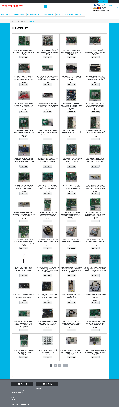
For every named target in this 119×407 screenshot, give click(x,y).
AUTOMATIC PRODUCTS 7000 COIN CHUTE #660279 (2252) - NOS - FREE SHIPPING (71, 78)
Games (8, 14)
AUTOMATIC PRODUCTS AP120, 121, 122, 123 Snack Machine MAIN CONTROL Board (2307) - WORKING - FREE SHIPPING (95, 51)
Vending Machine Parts (34, 14)
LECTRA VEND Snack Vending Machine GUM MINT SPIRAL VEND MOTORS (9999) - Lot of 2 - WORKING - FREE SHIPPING (95, 188)
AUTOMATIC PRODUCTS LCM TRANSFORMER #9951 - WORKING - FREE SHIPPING (95, 241)
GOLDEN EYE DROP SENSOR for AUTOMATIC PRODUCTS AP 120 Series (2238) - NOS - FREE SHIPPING (47, 105)
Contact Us (59, 14)
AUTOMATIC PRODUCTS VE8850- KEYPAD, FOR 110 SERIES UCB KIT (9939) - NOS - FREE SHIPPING (24, 268)
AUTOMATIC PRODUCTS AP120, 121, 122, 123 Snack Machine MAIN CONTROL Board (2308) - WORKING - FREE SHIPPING (71, 51)
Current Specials (68, 14)
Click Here (21, 392)
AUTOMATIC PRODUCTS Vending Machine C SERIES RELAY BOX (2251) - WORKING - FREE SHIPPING (95, 78)
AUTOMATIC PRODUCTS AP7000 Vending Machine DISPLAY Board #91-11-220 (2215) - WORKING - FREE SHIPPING (24, 133)
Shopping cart (103, 1)
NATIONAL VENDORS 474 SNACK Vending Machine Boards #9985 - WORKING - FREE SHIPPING (48, 214)
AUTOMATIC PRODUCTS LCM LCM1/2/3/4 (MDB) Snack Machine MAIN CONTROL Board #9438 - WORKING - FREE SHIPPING (95, 351)
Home (2, 14)
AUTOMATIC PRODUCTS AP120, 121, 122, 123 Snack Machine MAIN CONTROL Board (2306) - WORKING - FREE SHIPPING (24, 79)
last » (65, 366)
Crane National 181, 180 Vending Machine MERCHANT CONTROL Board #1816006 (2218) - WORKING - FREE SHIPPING (71, 106)
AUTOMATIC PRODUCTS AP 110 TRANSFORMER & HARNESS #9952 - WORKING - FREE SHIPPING (71, 241)
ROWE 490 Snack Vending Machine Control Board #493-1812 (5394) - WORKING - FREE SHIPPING (47, 323)
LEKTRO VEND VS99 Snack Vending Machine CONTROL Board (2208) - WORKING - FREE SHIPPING (95, 132)
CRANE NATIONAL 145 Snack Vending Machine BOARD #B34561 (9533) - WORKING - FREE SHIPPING (95, 323)
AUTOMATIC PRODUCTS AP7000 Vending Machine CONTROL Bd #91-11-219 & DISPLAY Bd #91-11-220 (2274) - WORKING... (24, 51)
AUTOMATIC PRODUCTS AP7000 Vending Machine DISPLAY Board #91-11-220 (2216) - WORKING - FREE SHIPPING (95, 106)
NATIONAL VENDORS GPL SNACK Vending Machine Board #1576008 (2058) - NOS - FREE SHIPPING (95, 159)
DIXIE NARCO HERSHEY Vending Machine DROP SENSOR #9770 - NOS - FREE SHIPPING (95, 296)
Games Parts (79, 14)
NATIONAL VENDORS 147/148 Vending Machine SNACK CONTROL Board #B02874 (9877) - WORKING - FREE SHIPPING (71, 269)
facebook (38, 388)
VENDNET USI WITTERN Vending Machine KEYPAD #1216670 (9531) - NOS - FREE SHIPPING (47, 350)
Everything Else (49, 14)
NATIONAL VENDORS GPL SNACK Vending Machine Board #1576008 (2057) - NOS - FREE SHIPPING (24, 187)
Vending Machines (19, 14)
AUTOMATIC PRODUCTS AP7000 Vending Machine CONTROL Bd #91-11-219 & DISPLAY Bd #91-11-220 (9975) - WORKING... (95, 215)
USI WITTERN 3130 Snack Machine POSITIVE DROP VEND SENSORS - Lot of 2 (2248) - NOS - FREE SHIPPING (24, 105)
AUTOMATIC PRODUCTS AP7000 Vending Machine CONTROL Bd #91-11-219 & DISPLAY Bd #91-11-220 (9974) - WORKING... (24, 242)
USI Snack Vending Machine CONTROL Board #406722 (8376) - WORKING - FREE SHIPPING (71, 296)
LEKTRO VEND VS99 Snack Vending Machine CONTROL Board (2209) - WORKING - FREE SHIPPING (71, 132)
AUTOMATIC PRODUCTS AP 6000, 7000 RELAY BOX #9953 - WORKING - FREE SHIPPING (47, 241)
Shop (17, 404)
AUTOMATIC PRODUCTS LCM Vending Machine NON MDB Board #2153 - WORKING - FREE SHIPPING (71, 159)
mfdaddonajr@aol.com (104, 10)
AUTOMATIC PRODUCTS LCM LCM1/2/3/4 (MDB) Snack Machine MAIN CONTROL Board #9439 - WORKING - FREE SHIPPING (71, 351)
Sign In (93, 1)
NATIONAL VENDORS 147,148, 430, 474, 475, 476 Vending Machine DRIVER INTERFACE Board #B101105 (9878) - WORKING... (48, 269)
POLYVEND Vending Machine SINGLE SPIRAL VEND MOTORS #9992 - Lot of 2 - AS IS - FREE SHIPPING (24, 214)
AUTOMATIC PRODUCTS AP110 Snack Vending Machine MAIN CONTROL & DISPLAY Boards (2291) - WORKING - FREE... (47, 79)
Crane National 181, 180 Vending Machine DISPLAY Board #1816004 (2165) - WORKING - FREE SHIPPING (24, 159)
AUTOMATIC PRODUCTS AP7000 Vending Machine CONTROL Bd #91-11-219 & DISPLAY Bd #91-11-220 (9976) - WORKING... (71, 215)
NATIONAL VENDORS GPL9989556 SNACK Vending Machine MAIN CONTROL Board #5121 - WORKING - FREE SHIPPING (24, 324)
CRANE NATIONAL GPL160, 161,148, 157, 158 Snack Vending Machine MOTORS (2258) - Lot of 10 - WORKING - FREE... (47, 51)
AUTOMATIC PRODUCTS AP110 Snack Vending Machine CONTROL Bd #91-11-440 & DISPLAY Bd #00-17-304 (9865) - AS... (95, 269)
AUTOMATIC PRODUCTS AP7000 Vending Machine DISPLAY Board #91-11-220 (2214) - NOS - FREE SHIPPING (47, 132)
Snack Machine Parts (34, 21)
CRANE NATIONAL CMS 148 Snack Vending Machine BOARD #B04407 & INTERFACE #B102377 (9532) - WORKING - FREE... (24, 351)
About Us (22, 404)
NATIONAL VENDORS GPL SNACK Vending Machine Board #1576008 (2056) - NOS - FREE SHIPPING (47, 187)
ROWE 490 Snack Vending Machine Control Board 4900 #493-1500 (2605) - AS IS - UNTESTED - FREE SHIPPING (47, 296)
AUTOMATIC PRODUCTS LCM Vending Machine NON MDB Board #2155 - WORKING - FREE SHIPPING (47, 159)
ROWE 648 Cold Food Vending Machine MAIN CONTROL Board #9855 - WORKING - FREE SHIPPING (23, 296)
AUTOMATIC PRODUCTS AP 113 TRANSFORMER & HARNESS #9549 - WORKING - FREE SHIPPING (71, 323)
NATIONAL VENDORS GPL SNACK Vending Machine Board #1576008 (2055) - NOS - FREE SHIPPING (71, 187)
